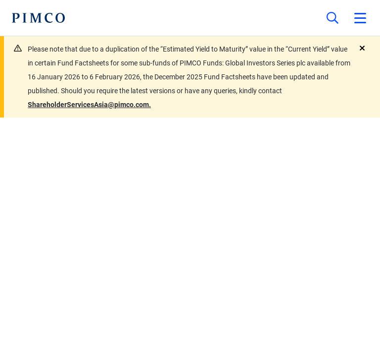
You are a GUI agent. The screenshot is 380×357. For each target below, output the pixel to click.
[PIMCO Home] (38, 18)
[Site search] (332, 18)
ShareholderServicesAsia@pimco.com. (89, 105)
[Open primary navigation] (360, 18)
